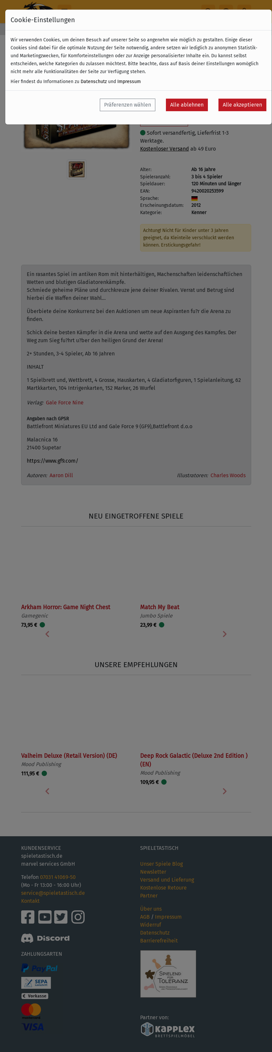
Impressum (129, 81)
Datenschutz (94, 81)
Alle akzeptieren (242, 105)
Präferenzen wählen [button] (127, 105)
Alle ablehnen (187, 105)
